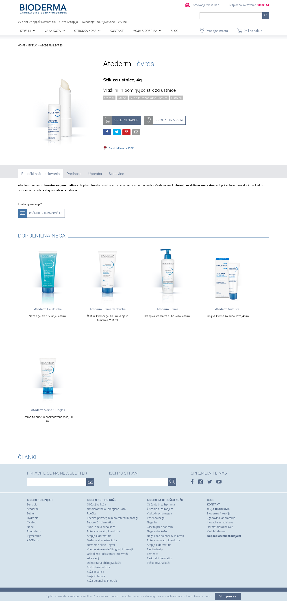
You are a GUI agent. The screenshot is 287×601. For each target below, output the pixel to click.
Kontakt (117, 31)
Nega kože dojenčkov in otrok (165, 536)
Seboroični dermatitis (100, 522)
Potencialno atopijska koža (103, 531)
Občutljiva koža (96, 504)
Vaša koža (53, 31)
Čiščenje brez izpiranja (161, 504)
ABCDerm (33, 540)
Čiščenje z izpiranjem (160, 509)
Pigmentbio (34, 536)
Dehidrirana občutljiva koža (104, 563)
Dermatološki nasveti (220, 527)
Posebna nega (156, 518)
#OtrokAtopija (68, 22)
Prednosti (74, 174)
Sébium (31, 513)
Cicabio (31, 522)
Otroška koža (85, 31)
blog (174, 31)
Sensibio (32, 504)
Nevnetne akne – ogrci (101, 545)
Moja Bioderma (145, 31)
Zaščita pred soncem (160, 527)
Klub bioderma (216, 531)
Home (21, 45)
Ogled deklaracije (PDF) (122, 148)
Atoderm (32, 509)
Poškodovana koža (98, 567)
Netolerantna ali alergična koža (106, 509)
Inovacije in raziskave (220, 522)
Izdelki (25, 31)
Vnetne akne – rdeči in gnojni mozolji (110, 549)
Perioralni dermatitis (159, 558)
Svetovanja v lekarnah (202, 5)
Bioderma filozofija (218, 513)
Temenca (152, 554)
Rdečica (92, 513)
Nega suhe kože (157, 531)
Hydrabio (32, 518)
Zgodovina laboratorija (221, 518)
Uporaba (95, 174)
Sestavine (116, 174)
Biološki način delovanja (40, 174)
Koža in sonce (95, 572)
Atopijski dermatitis (99, 536)
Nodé (30, 527)
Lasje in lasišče (96, 576)
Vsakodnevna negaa (159, 513)
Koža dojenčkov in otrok (102, 581)
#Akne (122, 22)
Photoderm (34, 531)
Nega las (152, 522)
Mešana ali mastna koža (102, 540)
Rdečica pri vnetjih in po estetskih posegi (112, 518)
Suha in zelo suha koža (101, 527)
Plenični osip (155, 549)
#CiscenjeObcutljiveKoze (98, 22)
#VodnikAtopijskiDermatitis (37, 22)
